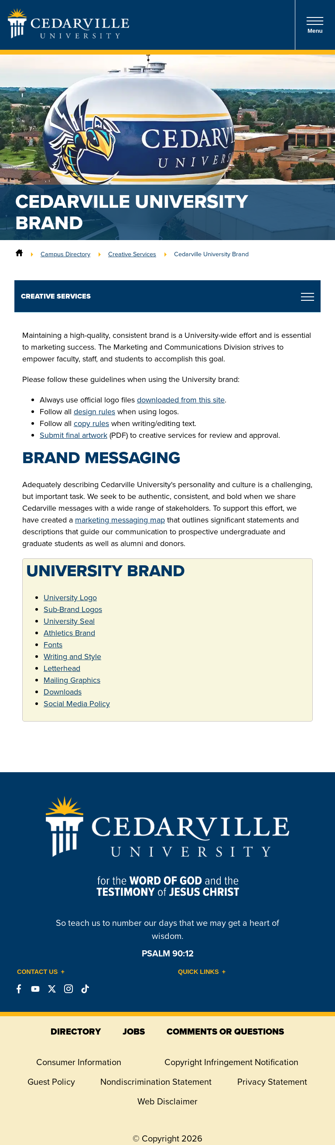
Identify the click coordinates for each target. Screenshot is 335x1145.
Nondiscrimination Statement (156, 1081)
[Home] (19, 254)
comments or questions (225, 1031)
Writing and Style (72, 656)
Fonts (53, 644)
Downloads (63, 692)
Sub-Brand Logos (73, 609)
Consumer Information (78, 1062)
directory (76, 1031)
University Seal (69, 621)
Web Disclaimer (167, 1101)
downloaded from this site (181, 400)
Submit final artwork (73, 435)
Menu (315, 25)
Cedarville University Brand (211, 254)
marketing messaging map (120, 520)
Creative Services (132, 254)
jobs (134, 1031)
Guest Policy (51, 1081)
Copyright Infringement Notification (231, 1062)
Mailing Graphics (72, 680)
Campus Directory (65, 254)
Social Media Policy (77, 703)
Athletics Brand (69, 633)
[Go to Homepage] (68, 35)
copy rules (91, 423)
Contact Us (37, 971)
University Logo (70, 597)
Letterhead (62, 668)
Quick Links (198, 971)
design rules (94, 411)
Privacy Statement (272, 1081)
